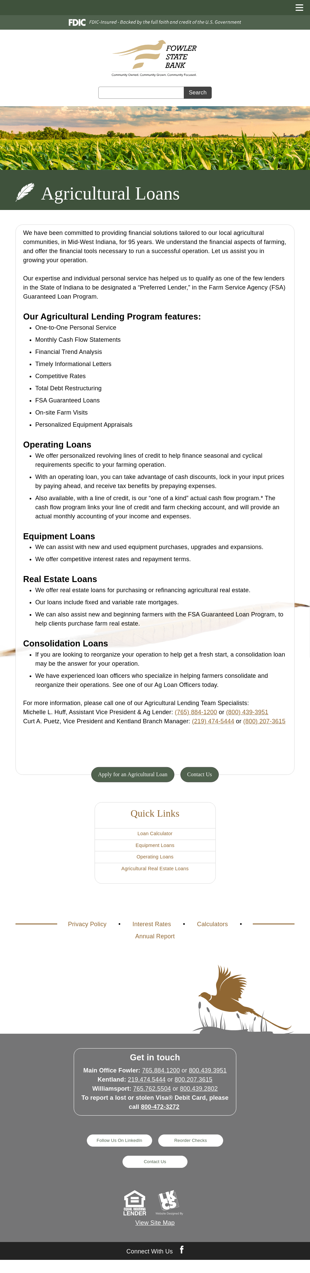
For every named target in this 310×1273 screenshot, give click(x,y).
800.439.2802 (199, 1099)
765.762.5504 (152, 1099)
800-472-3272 (160, 1117)
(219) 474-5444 (213, 721)
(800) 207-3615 (264, 721)
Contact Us (204, 774)
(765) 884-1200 (196, 712)
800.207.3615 (193, 1090)
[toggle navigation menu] (296, 7)
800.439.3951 (208, 1081)
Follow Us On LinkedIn (115, 1152)
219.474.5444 (147, 1090)
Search (197, 92)
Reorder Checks (194, 1152)
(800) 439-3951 (247, 712)
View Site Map (155, 1236)
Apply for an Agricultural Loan (130, 774)
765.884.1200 (161, 1081)
